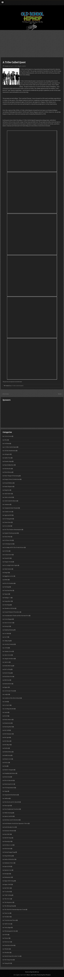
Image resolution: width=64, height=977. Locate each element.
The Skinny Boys (9, 906)
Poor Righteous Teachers (11, 809)
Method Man (8, 752)
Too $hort (7, 916)
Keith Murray (8, 666)
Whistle (6, 949)
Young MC (7, 963)
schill (23, 66)
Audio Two (7, 458)
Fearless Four (8, 590)
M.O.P (6, 716)
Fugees (6, 594)
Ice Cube (6, 633)
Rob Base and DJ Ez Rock (11, 820)
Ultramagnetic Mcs (10, 931)
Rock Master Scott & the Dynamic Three (16, 823)
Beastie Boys (8, 461)
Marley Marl (8, 727)
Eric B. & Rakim (9, 583)
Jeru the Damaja (9, 644)
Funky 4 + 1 (7, 597)
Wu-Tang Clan (8, 960)
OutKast (6, 798)
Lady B (6, 694)
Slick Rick (7, 848)
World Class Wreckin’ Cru (12, 956)
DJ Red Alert (8, 554)
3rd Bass (6, 443)
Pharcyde (7, 805)
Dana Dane (7, 522)
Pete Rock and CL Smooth (11, 802)
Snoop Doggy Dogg (9, 852)
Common (7, 504)
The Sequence (8, 902)
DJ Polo (6, 551)
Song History (8, 856)
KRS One (6, 680)
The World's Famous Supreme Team (15, 909)
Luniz (6, 712)
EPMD (6, 579)
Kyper (6, 687)
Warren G (7, 942)
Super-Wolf (7, 884)
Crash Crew (8, 511)
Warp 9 (6, 938)
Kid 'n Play (7, 669)
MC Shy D (7, 744)
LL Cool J (7, 705)
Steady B (6, 873)
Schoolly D (7, 841)
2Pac (5, 440)
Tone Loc (7, 913)
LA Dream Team (9, 691)
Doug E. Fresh (8, 562)
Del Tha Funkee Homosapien (12, 529)
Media (6, 748)
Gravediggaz (8, 619)
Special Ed (7, 866)
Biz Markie (7, 468)
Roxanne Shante (9, 830)
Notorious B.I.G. (8, 784)
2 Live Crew (8, 436)
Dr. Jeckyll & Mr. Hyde (10, 565)
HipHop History (9, 630)
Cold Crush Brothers (10, 501)
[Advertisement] (32, 43)
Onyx (5, 791)
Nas (5, 766)
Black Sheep (8, 472)
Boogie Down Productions (12, 479)
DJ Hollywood (8, 544)
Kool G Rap (7, 673)
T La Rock (7, 891)
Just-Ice (6, 662)
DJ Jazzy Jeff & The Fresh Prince (14, 547)
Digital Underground (10, 533)
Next (59, 394)
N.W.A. (6, 762)
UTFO (6, 934)
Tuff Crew (7, 924)
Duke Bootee (7, 569)
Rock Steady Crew (9, 827)
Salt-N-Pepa (7, 838)
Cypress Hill (8, 515)
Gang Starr (7, 601)
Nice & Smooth (8, 780)
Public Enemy (8, 813)
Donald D (7, 558)
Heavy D (6, 626)
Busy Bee (6, 490)
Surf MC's (7, 888)
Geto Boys (7, 605)
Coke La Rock (8, 497)
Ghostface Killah (9, 608)
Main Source (8, 719)
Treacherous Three (10, 920)
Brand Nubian (8, 483)
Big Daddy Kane (9, 465)
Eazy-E (6, 572)
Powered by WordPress (32, 972)
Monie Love (7, 759)
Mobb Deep (7, 755)
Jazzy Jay (7, 640)
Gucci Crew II (8, 622)
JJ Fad (6, 648)
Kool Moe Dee (8, 676)
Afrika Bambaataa (10, 450)
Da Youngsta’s (8, 519)
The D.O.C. (7, 899)
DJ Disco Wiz (8, 540)
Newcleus (7, 777)
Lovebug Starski (9, 709)
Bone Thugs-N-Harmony (11, 476)
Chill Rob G (7, 493)
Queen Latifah (8, 816)
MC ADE (6, 730)
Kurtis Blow (7, 683)
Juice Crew (7, 655)
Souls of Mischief (9, 859)
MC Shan (7, 741)
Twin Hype (7, 927)
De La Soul (7, 526)
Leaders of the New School (12, 698)
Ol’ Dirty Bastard (9, 787)
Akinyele (7, 454)
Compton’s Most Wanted (11, 508)
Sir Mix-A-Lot (8, 845)
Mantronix (7, 723)
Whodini (7, 952)
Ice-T (5, 637)
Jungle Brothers (9, 658)
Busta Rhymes (8, 486)
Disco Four (7, 536)
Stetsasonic (7, 877)
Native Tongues (9, 770)
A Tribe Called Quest (17, 385)
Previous (6, 394)
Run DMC (7, 834)
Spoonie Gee (8, 870)
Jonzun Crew (8, 651)
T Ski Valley (8, 895)
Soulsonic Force (9, 863)
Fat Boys (6, 587)
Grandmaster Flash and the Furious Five (16, 615)
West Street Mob (9, 945)
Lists (5, 701)
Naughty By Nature (10, 773)
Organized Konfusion (10, 795)
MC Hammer (8, 734)
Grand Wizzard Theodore (12, 612)
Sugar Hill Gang (9, 881)
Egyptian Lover (8, 576)
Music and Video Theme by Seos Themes (38, 975)
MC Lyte (6, 737)
